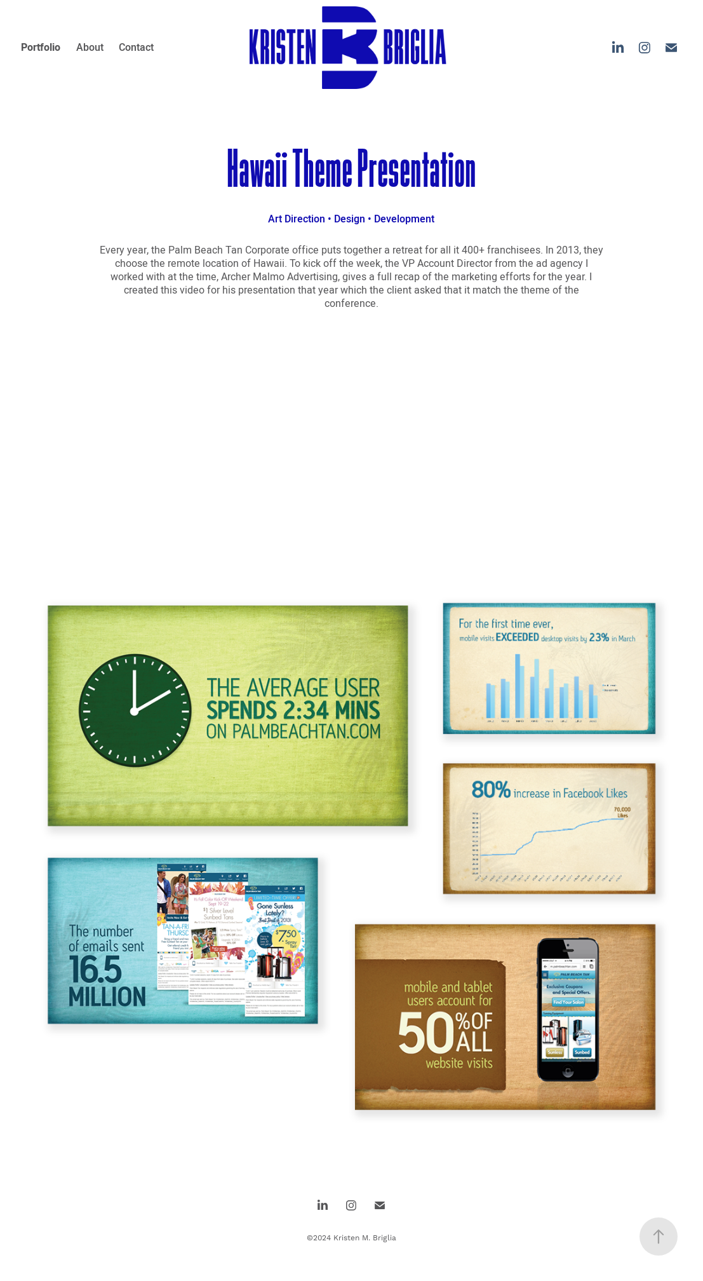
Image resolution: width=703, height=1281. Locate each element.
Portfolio (40, 47)
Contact (136, 47)
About (90, 47)
